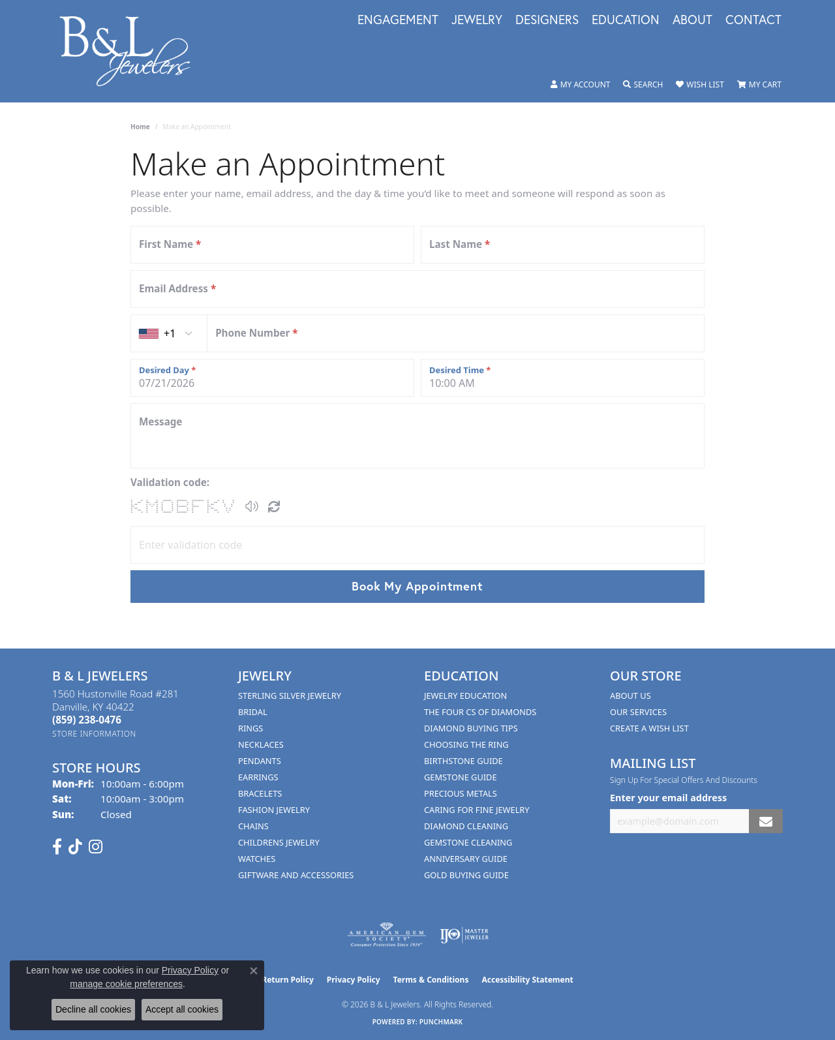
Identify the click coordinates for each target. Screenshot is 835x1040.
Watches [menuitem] (256, 858)
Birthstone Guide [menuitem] (463, 761)
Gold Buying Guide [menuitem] (466, 875)
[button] (581, 85)
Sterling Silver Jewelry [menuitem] (289, 695)
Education (626, 20)
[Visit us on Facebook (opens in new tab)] (57, 847)
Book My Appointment (417, 586)
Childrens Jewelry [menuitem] (279, 842)
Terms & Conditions (431, 979)
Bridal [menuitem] (252, 712)
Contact (753, 20)
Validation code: (169, 482)
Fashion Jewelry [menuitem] (274, 810)
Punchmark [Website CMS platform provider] (441, 1021)
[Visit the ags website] (386, 935)
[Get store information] (94, 733)
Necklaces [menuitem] (261, 744)
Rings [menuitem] (250, 728)
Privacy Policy (353, 979)
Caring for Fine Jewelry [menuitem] (477, 810)
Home (140, 126)
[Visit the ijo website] (464, 935)
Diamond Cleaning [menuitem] (466, 826)
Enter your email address (668, 797)
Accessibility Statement (527, 979)
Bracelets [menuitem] (260, 793)
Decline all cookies (93, 1009)
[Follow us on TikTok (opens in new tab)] (75, 847)
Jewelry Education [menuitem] (465, 695)
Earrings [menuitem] (258, 777)
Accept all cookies (182, 1009)
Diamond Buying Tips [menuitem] (471, 728)
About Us (630, 695)
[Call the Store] (86, 719)
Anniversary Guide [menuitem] (466, 858)
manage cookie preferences (126, 984)
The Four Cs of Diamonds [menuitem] (480, 712)
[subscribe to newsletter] (766, 821)
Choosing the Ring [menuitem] (466, 744)
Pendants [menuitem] (259, 761)
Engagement (397, 20)
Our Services (638, 712)
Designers (547, 20)
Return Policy (288, 979)
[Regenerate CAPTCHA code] (274, 506)
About (692, 20)
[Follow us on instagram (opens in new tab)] (95, 847)
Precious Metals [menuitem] (460, 793)
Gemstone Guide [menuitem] (460, 777)
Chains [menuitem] (253, 826)
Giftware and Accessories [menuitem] (296, 875)
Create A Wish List (649, 728)
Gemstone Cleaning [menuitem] (468, 842)
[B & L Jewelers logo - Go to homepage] (131, 51)
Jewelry (476, 20)
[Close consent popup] (254, 971)
